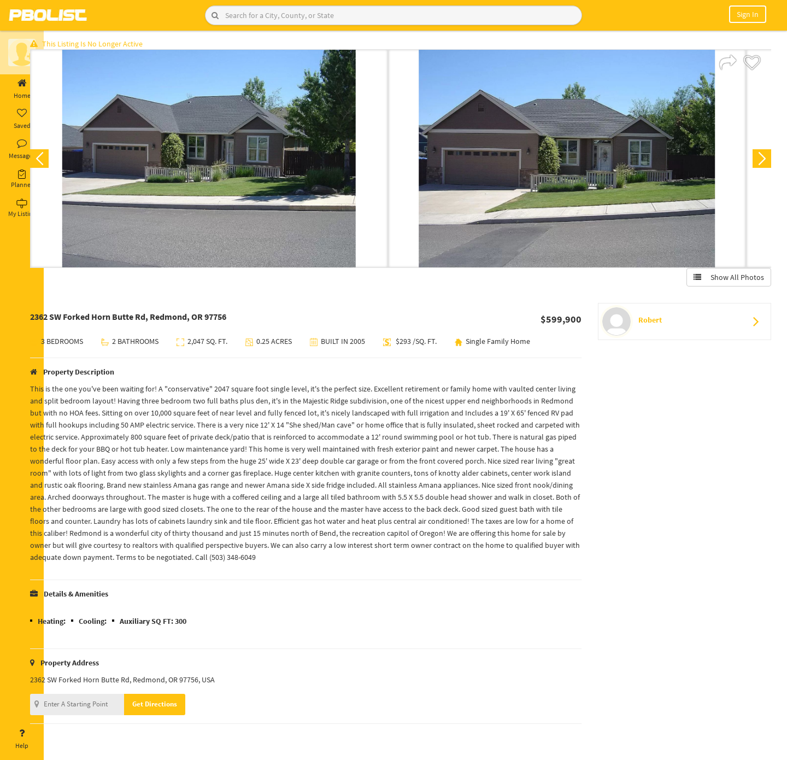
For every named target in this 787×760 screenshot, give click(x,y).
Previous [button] (61, 162)
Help (21, 739)
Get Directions (176, 707)
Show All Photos (725, 280)
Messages (21, 149)
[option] (231, 161)
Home (21, 89)
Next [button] (758, 162)
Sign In (748, 14)
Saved (21, 119)
